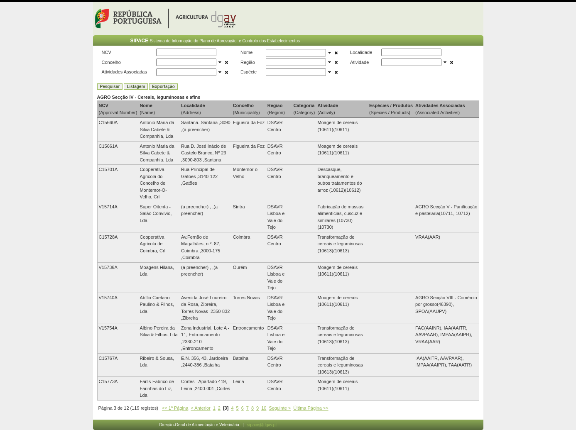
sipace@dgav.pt (262, 425)
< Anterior (200, 408)
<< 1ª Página (175, 408)
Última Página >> (310, 408)
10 (263, 408)
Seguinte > (280, 408)
